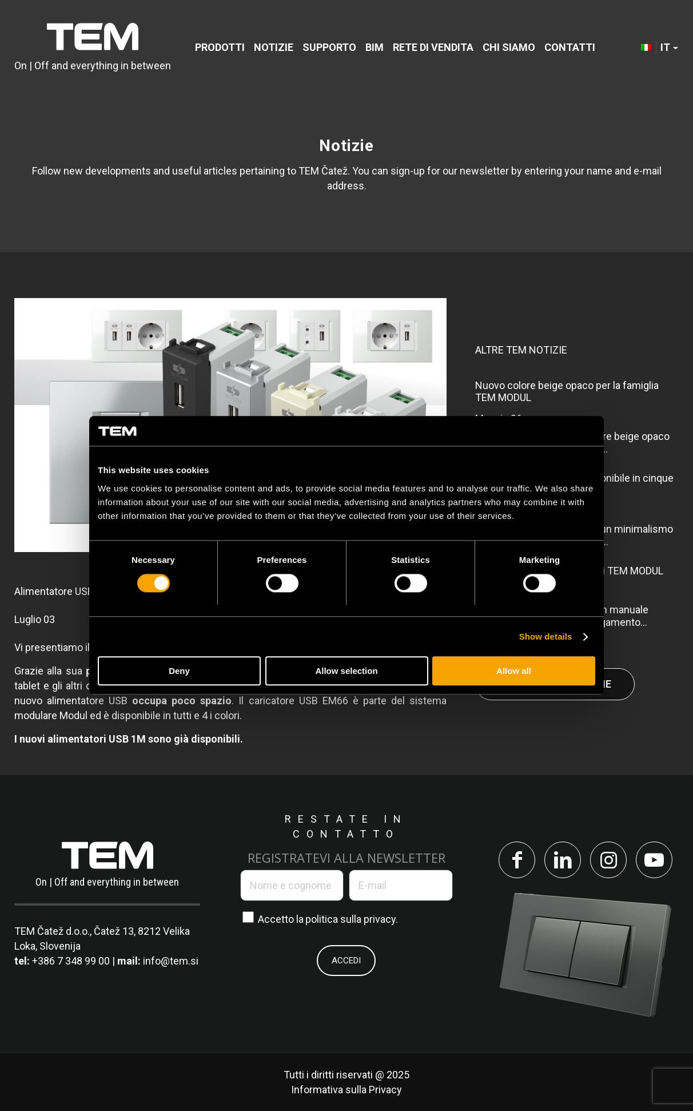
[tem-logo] (92, 47)
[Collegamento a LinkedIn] (562, 860)
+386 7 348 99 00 (71, 961)
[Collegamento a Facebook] (517, 860)
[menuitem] (219, 47)
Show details (545, 636)
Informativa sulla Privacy (346, 1090)
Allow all (513, 671)
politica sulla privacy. (351, 919)
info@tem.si (170, 961)
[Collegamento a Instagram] (608, 860)
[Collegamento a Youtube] (654, 860)
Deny (179, 671)
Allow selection (346, 671)
